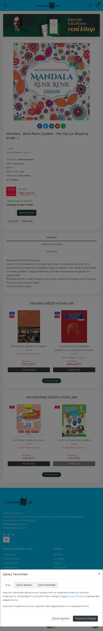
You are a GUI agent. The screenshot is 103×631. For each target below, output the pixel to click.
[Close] (99, 573)
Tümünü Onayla (85, 618)
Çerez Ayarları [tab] (24, 585)
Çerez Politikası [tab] (47, 585)
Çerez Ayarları (61, 618)
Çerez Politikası (77, 596)
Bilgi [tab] (7, 585)
